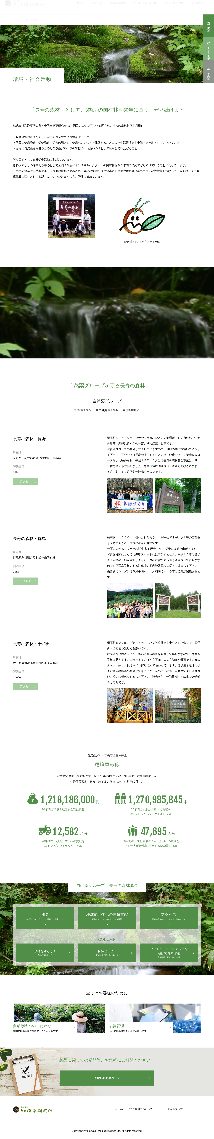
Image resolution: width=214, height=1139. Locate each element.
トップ (16, 20)
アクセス (25, 489)
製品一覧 (97, 7)
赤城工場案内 (117, 7)
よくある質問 (208, 50)
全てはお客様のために (145, 7)
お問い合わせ (198, 7)
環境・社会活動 (174, 7)
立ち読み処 (208, 73)
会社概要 (79, 7)
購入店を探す (208, 27)
